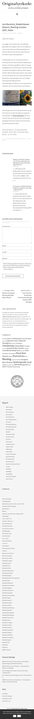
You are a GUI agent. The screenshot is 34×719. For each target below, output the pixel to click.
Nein (19, 716)
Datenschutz (23, 708)
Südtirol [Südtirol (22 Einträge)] (4, 365)
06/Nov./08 (15, 166)
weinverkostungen (11, 476)
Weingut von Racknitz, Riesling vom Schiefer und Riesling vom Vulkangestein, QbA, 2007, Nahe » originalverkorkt (22, 162)
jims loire (8, 439)
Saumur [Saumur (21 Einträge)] (18, 359)
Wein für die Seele (7, 558)
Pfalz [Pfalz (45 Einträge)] (27, 350)
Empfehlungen (6, 531)
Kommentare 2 (20, 33)
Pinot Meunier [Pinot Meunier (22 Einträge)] (12, 353)
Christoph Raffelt (12, 33)
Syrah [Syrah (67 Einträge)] (29, 362)
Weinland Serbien (7, 627)
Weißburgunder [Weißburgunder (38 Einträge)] (22, 365)
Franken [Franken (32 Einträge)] (27, 346)
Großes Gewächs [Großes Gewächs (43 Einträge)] (18, 348)
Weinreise (5, 647)
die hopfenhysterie (11, 424)
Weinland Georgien (7, 593)
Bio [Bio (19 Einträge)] (12, 338)
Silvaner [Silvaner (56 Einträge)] (9, 362)
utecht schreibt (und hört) (13, 464)
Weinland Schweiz (7, 625)
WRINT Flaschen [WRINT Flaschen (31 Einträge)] (7, 367)
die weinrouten (10, 429)
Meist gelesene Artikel (8, 548)
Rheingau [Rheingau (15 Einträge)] (10, 356)
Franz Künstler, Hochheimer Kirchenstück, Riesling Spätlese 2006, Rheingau (24, 296)
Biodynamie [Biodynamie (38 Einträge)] (17, 339)
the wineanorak (10, 459)
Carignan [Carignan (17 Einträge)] (13, 343)
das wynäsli (9, 414)
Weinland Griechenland (8, 595)
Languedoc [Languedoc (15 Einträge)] (26, 348)
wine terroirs (9, 479)
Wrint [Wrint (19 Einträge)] (29, 364)
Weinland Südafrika (7, 635)
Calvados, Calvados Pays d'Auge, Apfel (12, 514)
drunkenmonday (10, 434)
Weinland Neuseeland (8, 613)
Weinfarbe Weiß (10, 138)
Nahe (29, 138)
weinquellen (9, 474)
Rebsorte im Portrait (7, 553)
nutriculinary (9, 451)
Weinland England (7, 588)
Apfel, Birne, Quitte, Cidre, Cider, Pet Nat (13, 504)
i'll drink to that (10, 437)
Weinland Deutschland (17, 138)
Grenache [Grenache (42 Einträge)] (9, 348)
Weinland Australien (7, 573)
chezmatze (9, 409)
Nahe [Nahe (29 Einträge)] (18, 350)
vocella (8, 466)
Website (4, 258)
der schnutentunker (11, 419)
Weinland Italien (6, 598)
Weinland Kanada (6, 600)
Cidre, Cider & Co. (7, 518)
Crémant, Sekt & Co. (7, 521)
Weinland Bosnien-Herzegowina (10, 578)
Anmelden (5, 693)
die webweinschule (11, 427)
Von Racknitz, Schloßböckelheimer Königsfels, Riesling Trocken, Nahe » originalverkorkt (22, 187)
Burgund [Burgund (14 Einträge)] (4, 341)
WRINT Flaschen (6, 650)
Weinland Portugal (7, 622)
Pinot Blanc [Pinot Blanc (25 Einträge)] (5, 353)
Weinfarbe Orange (7, 561)
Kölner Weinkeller (18, 116)
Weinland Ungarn (6, 640)
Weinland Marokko (7, 610)
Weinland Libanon (7, 605)
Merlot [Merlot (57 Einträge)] (9, 350)
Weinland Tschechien (8, 637)
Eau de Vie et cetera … (8, 528)
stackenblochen (10, 456)
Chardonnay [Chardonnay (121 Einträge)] (8, 345)
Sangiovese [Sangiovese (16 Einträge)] (13, 359)
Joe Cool (4, 543)
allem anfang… (10, 407)
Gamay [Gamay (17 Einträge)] (4, 348)
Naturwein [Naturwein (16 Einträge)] (22, 350)
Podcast (4, 551)
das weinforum (10, 412)
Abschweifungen (6, 499)
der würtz (8, 422)
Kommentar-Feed (7, 698)
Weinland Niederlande (8, 615)
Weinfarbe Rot (6, 565)
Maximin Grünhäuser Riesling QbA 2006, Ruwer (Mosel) (9, 294)
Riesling (4, 140)
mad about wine (10, 444)
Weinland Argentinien (8, 570)
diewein (8, 432)
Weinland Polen (6, 620)
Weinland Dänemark (7, 583)
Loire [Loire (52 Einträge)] (4, 350)
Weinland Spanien (7, 632)
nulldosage (9, 449)
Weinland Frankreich (7, 590)
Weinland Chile (6, 580)
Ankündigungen (6, 501)
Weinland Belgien (7, 575)
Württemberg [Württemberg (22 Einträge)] (16, 367)
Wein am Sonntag (7, 556)
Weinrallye (5, 645)
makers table (9, 447)
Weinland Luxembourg (8, 608)
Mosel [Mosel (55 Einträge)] (14, 350)
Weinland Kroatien (7, 603)
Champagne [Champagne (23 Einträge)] (19, 343)
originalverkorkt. (15, 708)
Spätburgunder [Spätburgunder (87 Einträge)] (20, 362)
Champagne (5, 516)
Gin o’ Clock (5, 538)
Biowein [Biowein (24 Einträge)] (23, 338)
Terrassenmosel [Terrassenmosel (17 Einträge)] (10, 364)
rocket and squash (11, 454)
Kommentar (6, 226)
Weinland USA (6, 642)
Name (4, 246)
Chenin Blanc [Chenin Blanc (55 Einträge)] (19, 346)
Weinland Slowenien (7, 630)
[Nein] (32, 714)
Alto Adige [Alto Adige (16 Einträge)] (4, 338)
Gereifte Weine (6, 536)
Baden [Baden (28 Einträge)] (9, 338)
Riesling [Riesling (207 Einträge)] (6, 359)
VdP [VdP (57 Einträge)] (15, 364)
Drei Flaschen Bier (7, 523)
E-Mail (4, 252)
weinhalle (8, 469)
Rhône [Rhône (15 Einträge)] (26, 356)
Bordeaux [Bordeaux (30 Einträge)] (28, 338)
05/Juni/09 (15, 191)
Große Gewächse (7, 541)
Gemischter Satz (6, 533)
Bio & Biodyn (5, 509)
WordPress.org (6, 701)
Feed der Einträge (7, 696)
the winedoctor (10, 461)
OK (15, 716)
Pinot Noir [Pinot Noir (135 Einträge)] (21, 353)
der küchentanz (10, 417)
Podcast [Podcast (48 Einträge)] (5, 356)
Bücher (4, 511)
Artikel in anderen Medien (9, 506)
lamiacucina (9, 442)
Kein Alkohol (5, 546)
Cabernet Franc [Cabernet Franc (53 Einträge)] (12, 341)
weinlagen (8, 471)
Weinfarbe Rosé (6, 563)
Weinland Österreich (7, 617)
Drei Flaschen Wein (7, 526)
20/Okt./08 (4, 33)
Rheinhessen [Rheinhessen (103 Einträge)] (19, 356)
